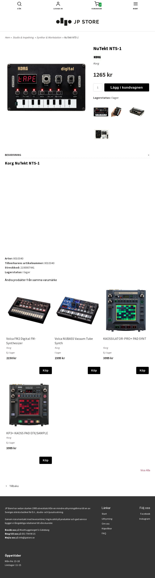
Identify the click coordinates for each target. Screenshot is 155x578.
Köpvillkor (107, 528)
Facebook (145, 513)
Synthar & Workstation (49, 37)
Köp (45, 370)
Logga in (58, 8)
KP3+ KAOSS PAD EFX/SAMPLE (27, 433)
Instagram (144, 518)
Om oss (105, 523)
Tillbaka (12, 486)
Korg (96, 63)
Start (104, 513)
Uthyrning (107, 518)
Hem (7, 37)
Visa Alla (145, 470)
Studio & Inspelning (23, 37)
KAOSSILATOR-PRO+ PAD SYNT (124, 339)
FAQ (104, 533)
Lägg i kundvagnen (127, 87)
